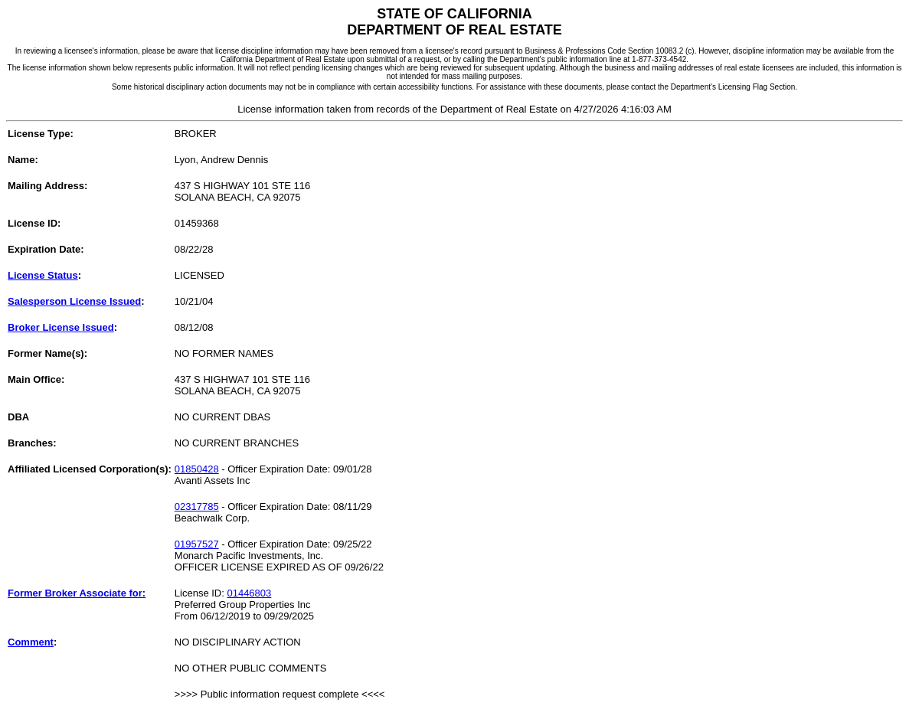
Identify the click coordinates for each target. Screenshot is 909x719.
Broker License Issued (61, 327)
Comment (31, 642)
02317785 (197, 506)
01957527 (197, 544)
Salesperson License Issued (74, 301)
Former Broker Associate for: (77, 593)
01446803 (249, 593)
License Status (43, 275)
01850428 (197, 469)
